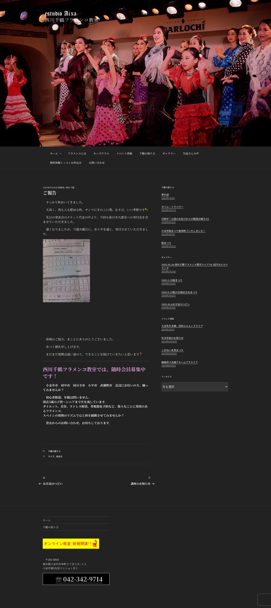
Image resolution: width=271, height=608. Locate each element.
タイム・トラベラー (172, 207)
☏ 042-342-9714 (79, 579)
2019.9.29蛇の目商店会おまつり (179, 292)
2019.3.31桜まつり (171, 280)
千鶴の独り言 (147, 153)
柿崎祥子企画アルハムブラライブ (179, 362)
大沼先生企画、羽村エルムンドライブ (182, 326)
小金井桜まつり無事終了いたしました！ (183, 231)
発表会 (59, 456)
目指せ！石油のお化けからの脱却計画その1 (185, 219)
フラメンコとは (77, 153)
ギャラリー (169, 153)
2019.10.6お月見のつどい (175, 304)
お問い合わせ (97, 162)
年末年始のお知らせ (172, 338)
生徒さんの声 (191, 153)
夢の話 (165, 194)
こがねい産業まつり (172, 350)
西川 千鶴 (69, 187)
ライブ (51, 456)
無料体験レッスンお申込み (66, 162)
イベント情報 (124, 153)
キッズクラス (101, 153)
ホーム (56, 153)
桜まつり (166, 243)
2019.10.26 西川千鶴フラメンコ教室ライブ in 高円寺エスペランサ (194, 266)
